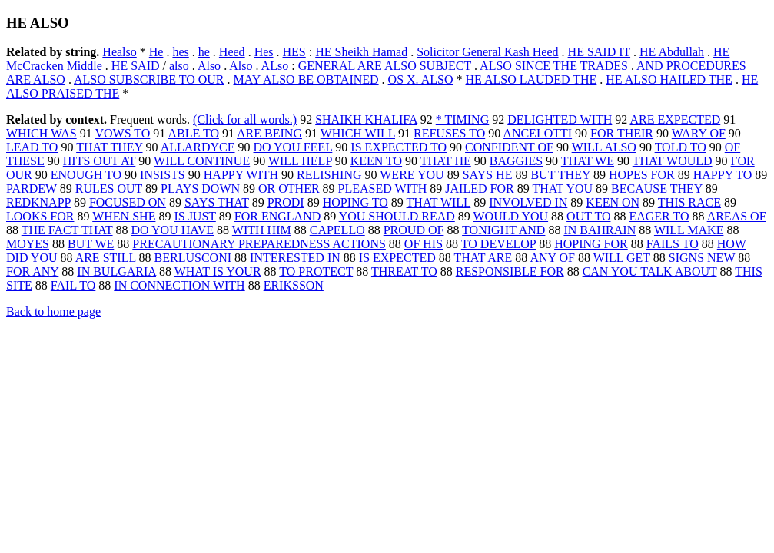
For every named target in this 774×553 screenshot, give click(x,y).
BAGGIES (516, 160)
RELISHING (329, 174)
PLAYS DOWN (200, 188)
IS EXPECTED (397, 257)
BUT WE (91, 243)
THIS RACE (689, 202)
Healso (119, 51)
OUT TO (588, 216)
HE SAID (135, 65)
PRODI (285, 202)
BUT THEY (560, 174)
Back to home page (53, 311)
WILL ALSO (604, 147)
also (179, 65)
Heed (232, 51)
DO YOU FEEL (293, 147)
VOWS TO (122, 133)
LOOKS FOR (40, 216)
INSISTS (162, 174)
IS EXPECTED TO (398, 147)
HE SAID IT (599, 51)
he (204, 51)
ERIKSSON (294, 285)
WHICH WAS (41, 133)
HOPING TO (355, 202)
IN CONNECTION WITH (179, 285)
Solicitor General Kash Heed (487, 51)
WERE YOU (411, 174)
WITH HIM (261, 230)
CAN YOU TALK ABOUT (650, 271)
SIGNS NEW (702, 257)
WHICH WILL (358, 133)
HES (294, 51)
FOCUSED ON (127, 202)
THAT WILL (439, 202)
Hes (264, 51)
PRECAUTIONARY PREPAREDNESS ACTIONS (259, 243)
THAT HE (445, 160)
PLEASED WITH (382, 188)
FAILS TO (672, 243)
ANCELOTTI (537, 133)
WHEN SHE (123, 216)
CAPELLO (337, 230)
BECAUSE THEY (657, 188)
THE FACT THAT (67, 230)
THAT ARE (483, 257)
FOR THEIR (621, 133)
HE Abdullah (671, 51)
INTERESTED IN (295, 257)
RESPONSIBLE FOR (510, 271)
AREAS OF (736, 216)
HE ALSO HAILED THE (669, 79)
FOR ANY (32, 271)
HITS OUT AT (99, 160)
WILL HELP (300, 160)
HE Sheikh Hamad (361, 51)
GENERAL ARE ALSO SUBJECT (384, 65)
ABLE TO (193, 133)
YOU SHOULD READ (397, 216)
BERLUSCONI (192, 257)
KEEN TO (376, 160)
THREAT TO (404, 271)
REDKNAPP (38, 202)
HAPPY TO (722, 174)
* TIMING (462, 119)
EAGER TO (659, 216)
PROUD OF (414, 230)
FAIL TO (73, 285)
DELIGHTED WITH (559, 119)
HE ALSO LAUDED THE (531, 79)
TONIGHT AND (503, 230)
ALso (275, 65)
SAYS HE (488, 174)
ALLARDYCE (198, 147)
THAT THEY (109, 147)
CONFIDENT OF (509, 147)
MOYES (27, 243)
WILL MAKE (689, 230)
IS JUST (194, 216)
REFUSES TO (449, 133)
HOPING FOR (591, 243)
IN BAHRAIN (599, 230)
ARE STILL (105, 257)
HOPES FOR (642, 174)
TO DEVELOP (498, 243)
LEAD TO (32, 147)
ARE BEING (269, 133)
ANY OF (552, 257)
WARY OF (699, 133)
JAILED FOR (479, 188)
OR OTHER (289, 188)
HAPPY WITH (241, 174)
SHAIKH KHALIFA (366, 119)
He (156, 51)
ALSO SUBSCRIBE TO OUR (149, 79)
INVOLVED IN (528, 202)
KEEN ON (612, 202)
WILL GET (621, 257)
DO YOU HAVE (172, 230)
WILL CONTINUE (202, 160)
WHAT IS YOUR (217, 271)
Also (209, 65)
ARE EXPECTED (674, 119)
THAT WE (587, 160)
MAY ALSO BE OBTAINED (305, 79)
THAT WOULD (673, 160)
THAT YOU (562, 188)
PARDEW (31, 188)
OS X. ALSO (420, 79)
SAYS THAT (216, 202)
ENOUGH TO (86, 174)
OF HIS (423, 243)
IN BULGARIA (116, 271)
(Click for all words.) (245, 119)
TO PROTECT (316, 271)
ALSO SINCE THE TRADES (554, 65)
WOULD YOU (510, 216)
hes (180, 51)
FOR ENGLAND (277, 216)
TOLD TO (680, 147)
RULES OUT (108, 188)
